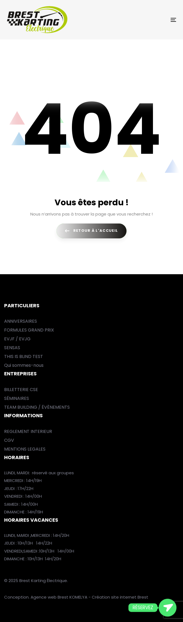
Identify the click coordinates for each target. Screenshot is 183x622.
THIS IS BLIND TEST (23, 356)
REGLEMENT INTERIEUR (28, 431)
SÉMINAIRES (16, 398)
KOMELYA (78, 597)
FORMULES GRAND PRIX (29, 330)
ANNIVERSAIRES (20, 321)
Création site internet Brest (120, 597)
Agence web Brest (49, 597)
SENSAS (12, 347)
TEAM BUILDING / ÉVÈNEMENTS (37, 407)
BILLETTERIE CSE (21, 389)
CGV (9, 440)
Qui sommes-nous (24, 365)
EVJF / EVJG (17, 339)
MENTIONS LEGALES (24, 449)
